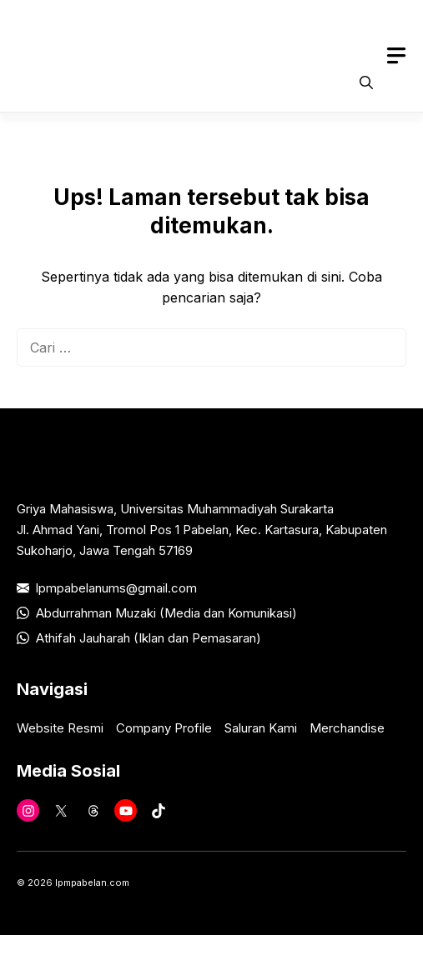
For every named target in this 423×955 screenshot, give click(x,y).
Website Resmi (60, 728)
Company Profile (164, 728)
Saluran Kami (260, 728)
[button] (366, 82)
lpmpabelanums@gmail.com (116, 588)
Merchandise (347, 728)
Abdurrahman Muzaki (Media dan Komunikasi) (166, 613)
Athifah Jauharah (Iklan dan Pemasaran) (148, 638)
